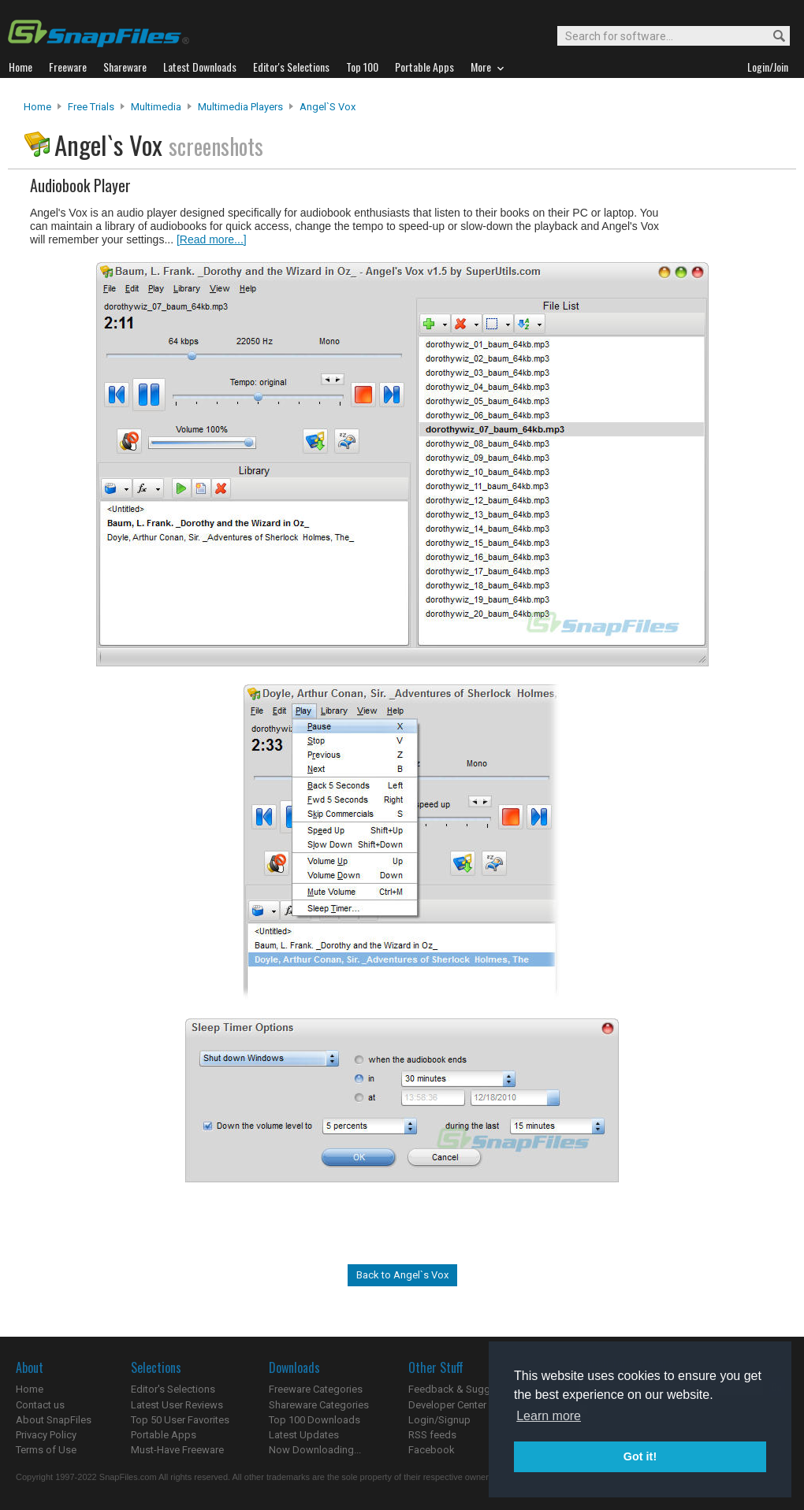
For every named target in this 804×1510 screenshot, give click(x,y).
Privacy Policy (46, 1435)
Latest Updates (304, 1435)
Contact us (40, 1405)
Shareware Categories (319, 1405)
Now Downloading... (315, 1450)
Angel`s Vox (327, 107)
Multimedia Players (240, 107)
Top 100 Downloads (314, 1420)
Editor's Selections (173, 1389)
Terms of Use (46, 1450)
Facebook (431, 1450)
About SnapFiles (53, 1420)
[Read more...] (212, 239)
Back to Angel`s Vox (402, 1275)
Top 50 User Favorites (180, 1420)
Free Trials (91, 107)
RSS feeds (432, 1435)
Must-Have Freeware (177, 1450)
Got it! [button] (640, 1456)
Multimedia (156, 107)
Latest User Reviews (177, 1405)
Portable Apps (163, 1435)
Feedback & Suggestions (466, 1389)
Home (37, 107)
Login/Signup (439, 1420)
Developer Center (447, 1405)
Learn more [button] (548, 1416)
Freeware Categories (316, 1389)
